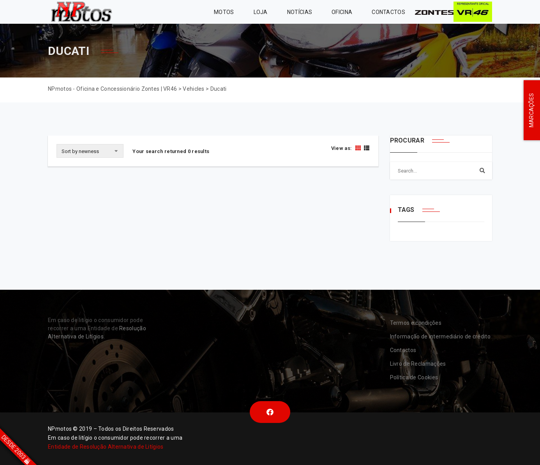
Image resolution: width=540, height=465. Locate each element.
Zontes (434, 12)
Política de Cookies (414, 377)
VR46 (473, 12)
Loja (261, 12)
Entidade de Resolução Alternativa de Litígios (106, 447)
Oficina (342, 12)
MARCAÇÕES (531, 110)
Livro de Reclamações (418, 364)
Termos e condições (415, 323)
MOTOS (224, 12)
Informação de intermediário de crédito (440, 336)
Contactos (388, 12)
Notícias (299, 12)
